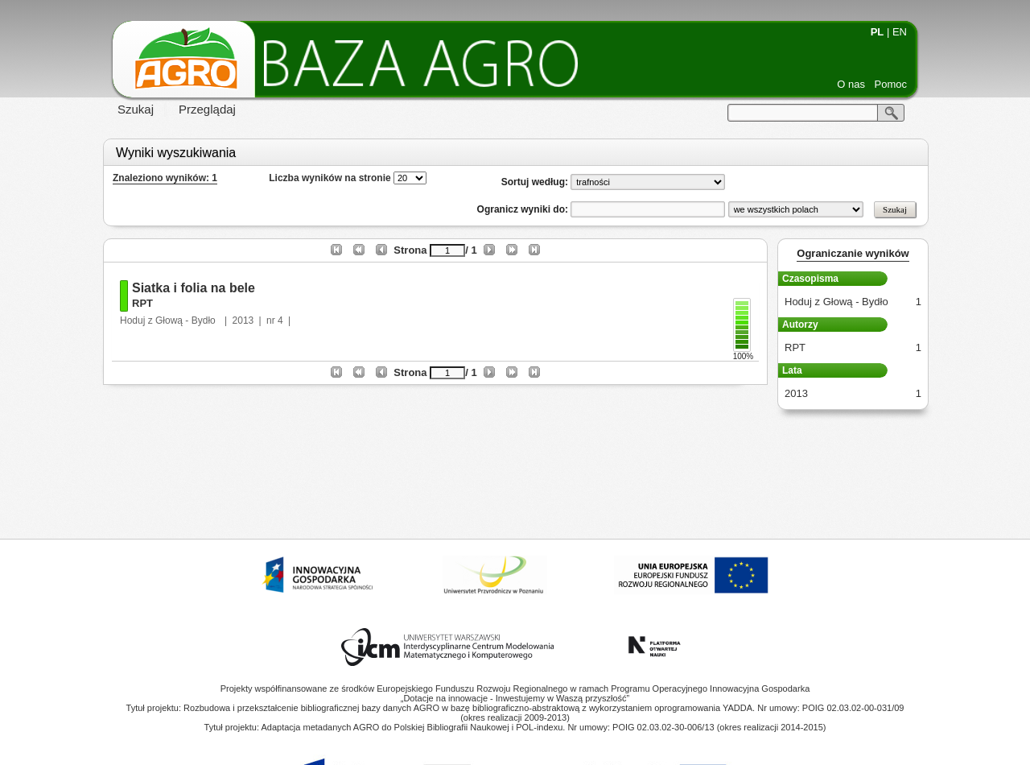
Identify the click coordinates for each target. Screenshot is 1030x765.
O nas (851, 84)
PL (877, 32)
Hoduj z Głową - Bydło (169, 320)
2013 (243, 320)
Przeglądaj (207, 109)
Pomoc (891, 84)
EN (899, 32)
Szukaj (135, 109)
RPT (142, 303)
